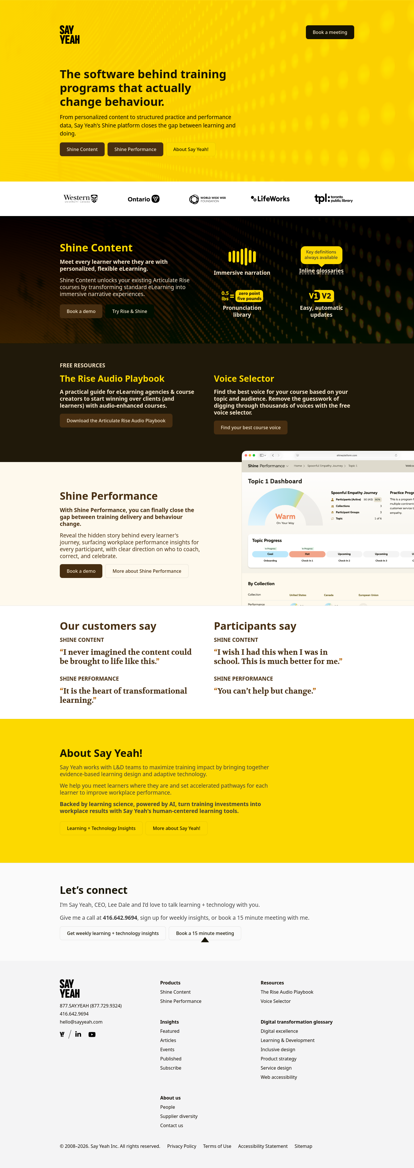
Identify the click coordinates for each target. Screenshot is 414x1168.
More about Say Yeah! (176, 828)
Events (167, 1049)
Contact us (171, 1125)
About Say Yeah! (190, 149)
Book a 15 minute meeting (205, 933)
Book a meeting (330, 32)
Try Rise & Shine (129, 311)
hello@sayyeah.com (81, 1022)
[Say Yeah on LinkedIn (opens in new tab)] (78, 1034)
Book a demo (81, 311)
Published (170, 1059)
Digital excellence (279, 1031)
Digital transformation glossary (297, 1022)
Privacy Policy (181, 1146)
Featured (169, 1031)
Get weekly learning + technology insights (113, 933)
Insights (169, 1022)
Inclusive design (278, 1049)
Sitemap (304, 1146)
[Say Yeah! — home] (70, 34)
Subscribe (170, 1068)
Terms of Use (217, 1146)
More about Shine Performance (146, 571)
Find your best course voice (251, 427)
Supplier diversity (179, 1116)
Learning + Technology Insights (101, 828)
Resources (272, 983)
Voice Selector (276, 1001)
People (167, 1107)
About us (170, 1098)
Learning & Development (288, 1040)
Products (170, 983)
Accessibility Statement (263, 1146)
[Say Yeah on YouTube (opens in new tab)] (92, 1034)
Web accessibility (279, 1077)
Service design (276, 1068)
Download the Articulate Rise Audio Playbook (116, 420)
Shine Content (82, 149)
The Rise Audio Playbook (287, 992)
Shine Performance (135, 149)
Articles (168, 1040)
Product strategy (279, 1059)
